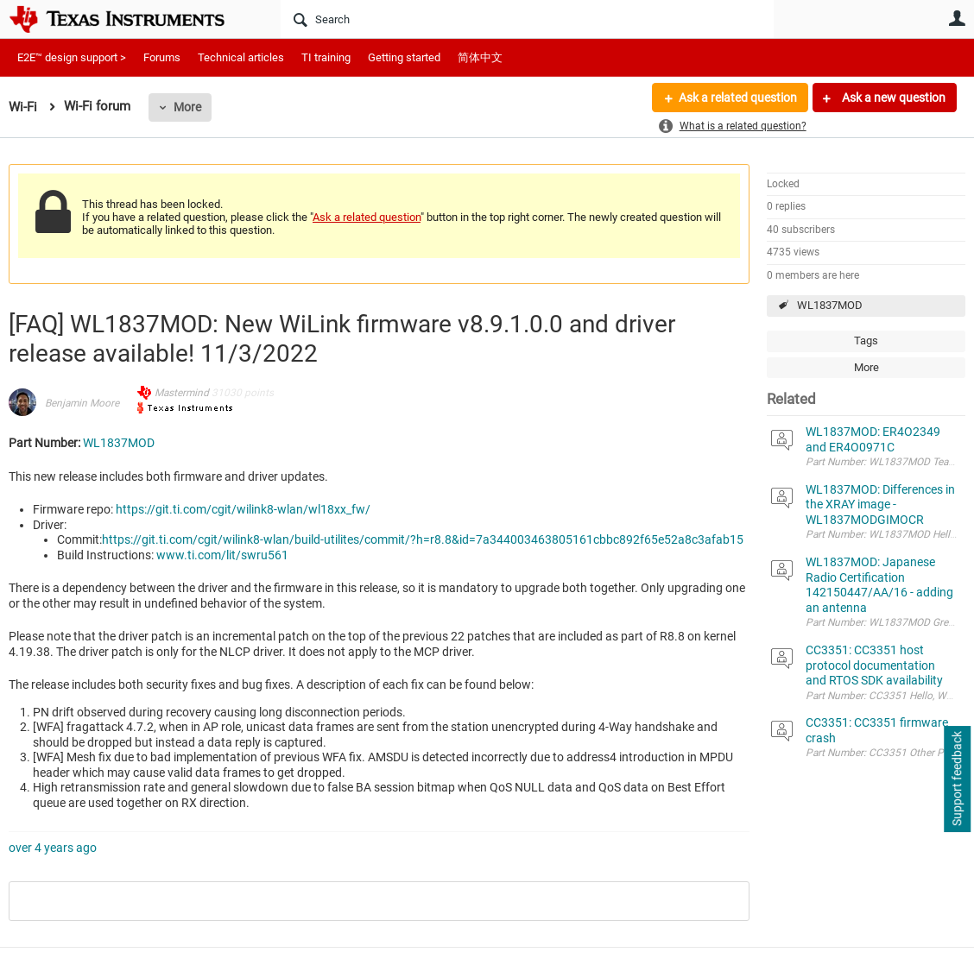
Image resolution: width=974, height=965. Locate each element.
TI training (326, 57)
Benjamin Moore (82, 403)
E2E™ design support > (71, 57)
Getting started (404, 57)
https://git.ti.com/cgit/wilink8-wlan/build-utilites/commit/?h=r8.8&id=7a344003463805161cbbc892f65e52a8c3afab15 (422, 539)
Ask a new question (892, 97)
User (956, 18)
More (187, 107)
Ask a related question (738, 97)
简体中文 (480, 57)
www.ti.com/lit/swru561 (222, 555)
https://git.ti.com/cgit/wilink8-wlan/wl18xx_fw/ (243, 509)
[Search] (527, 19)
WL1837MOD (830, 305)
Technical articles (241, 57)
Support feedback (957, 779)
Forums (161, 57)
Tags (866, 340)
